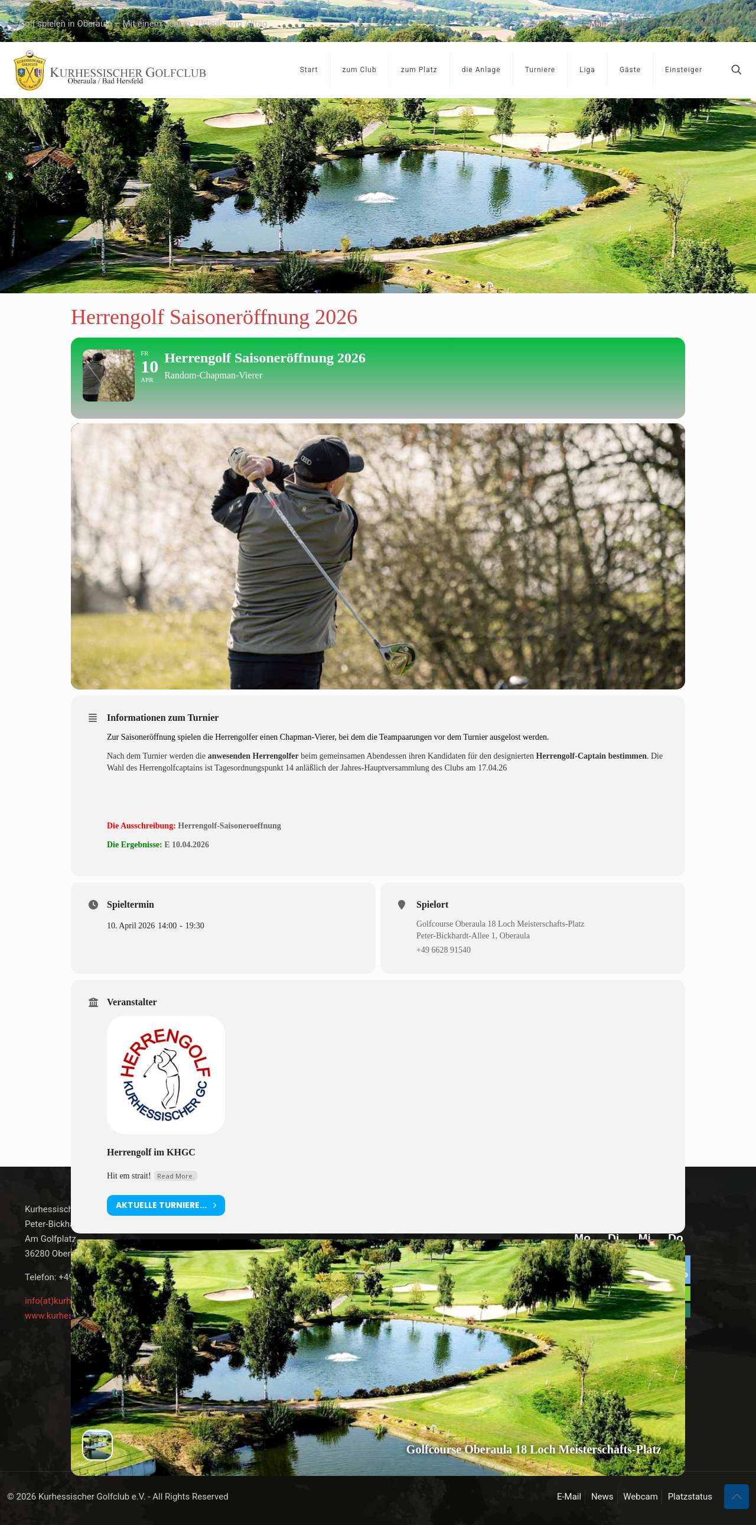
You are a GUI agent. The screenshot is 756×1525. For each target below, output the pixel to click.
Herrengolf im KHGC (151, 1178)
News (627, 23)
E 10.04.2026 (186, 870)
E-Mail (594, 23)
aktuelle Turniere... (166, 1230)
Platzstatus (715, 23)
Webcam (665, 23)
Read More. (175, 1201)
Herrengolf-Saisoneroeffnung (229, 851)
